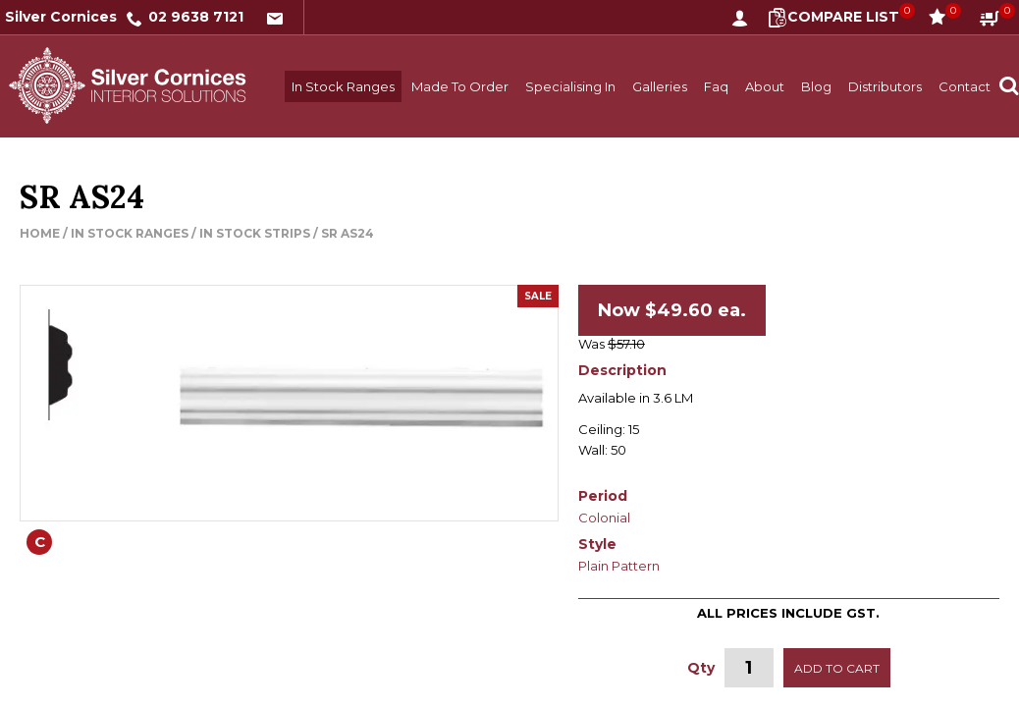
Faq (716, 86)
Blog (816, 86)
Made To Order (460, 86)
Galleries (659, 86)
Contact (965, 86)
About (764, 86)
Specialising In (570, 86)
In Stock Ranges (343, 86)
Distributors (885, 86)
